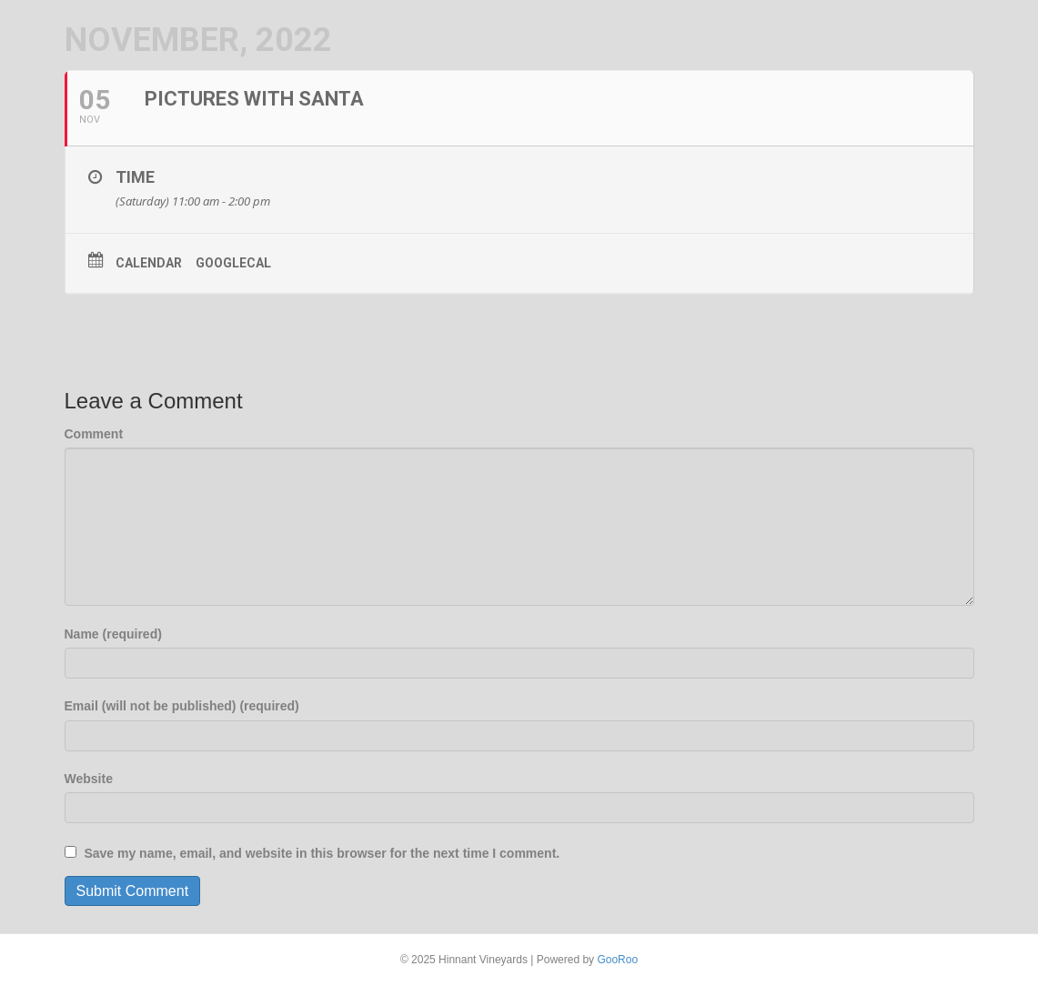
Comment (94, 434)
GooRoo (617, 959)
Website (89, 778)
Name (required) (113, 634)
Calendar (149, 263)
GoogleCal (233, 263)
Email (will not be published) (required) (182, 706)
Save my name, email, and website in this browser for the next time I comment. (321, 853)
